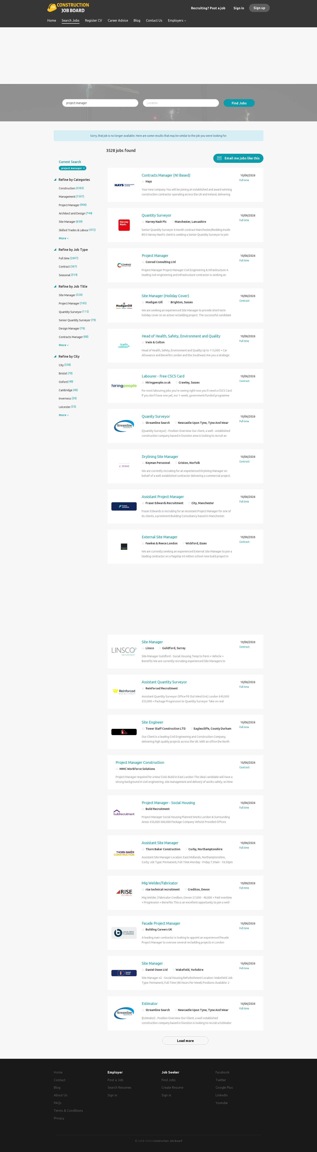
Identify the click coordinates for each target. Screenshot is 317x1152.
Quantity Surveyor (156, 215)
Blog (57, 1087)
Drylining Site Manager (160, 456)
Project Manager (155, 255)
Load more (185, 1040)
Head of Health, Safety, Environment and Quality (181, 336)
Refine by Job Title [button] (72, 286)
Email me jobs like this (242, 158)
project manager (71, 168)
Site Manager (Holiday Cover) (165, 296)
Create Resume (172, 1087)
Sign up (259, 8)
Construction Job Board (167, 1140)
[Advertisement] (158, 55)
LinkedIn (222, 1095)
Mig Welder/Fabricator (160, 883)
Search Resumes (119, 1087)
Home (58, 1072)
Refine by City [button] (68, 356)
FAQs (57, 1102)
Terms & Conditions (68, 1110)
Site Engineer (152, 722)
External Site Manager (160, 537)
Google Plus (224, 1087)
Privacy (59, 1118)
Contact (60, 1080)
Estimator (150, 1003)
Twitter (221, 1080)
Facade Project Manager (161, 923)
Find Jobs (239, 103)
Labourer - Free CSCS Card (163, 376)
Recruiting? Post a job (208, 8)
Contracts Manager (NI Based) (166, 175)
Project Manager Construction (140, 762)
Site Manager (152, 642)
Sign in (239, 8)
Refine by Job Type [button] (73, 249)
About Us (61, 1095)
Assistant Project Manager (163, 496)
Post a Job (115, 1080)
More (62, 238)
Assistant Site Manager (160, 842)
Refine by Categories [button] (74, 179)
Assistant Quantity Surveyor (164, 682)
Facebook (222, 1072)
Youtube (222, 1102)
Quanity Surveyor (156, 416)
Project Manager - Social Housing (168, 802)
